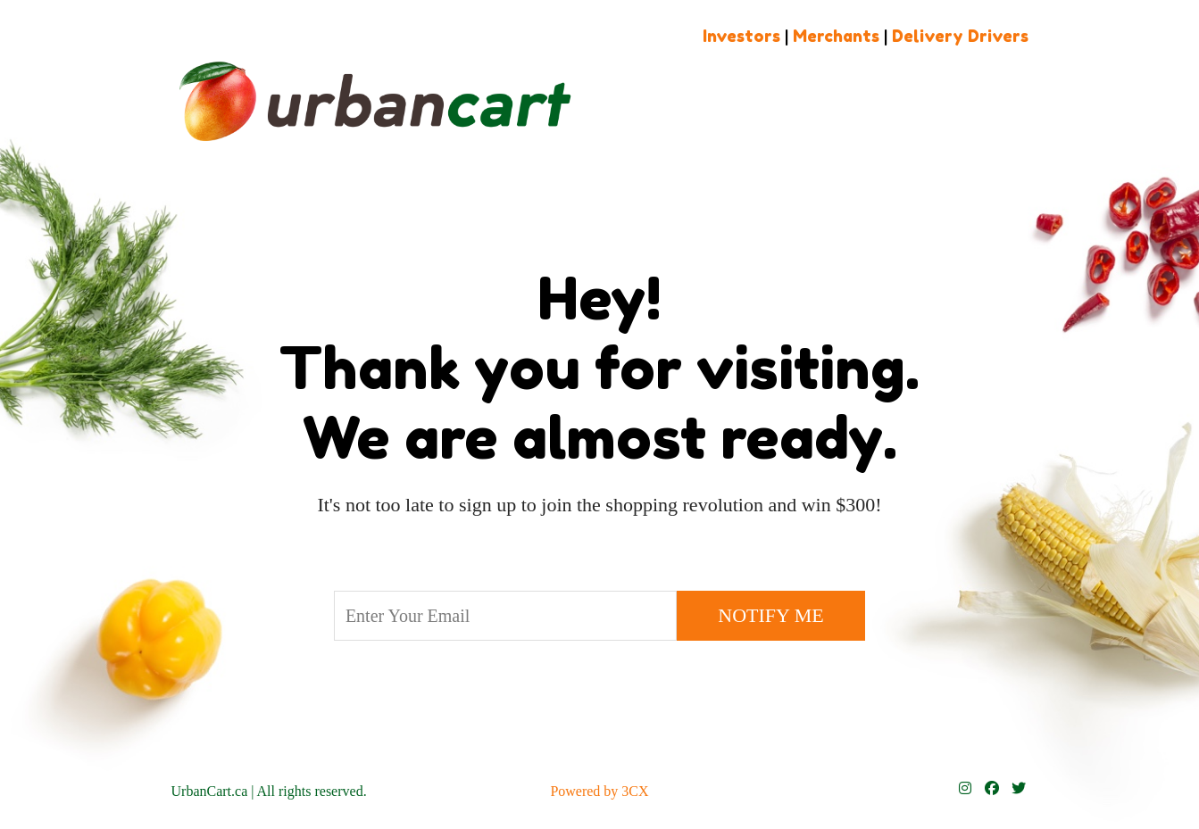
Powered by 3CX (599, 791)
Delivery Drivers (960, 36)
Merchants (836, 36)
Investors (741, 36)
